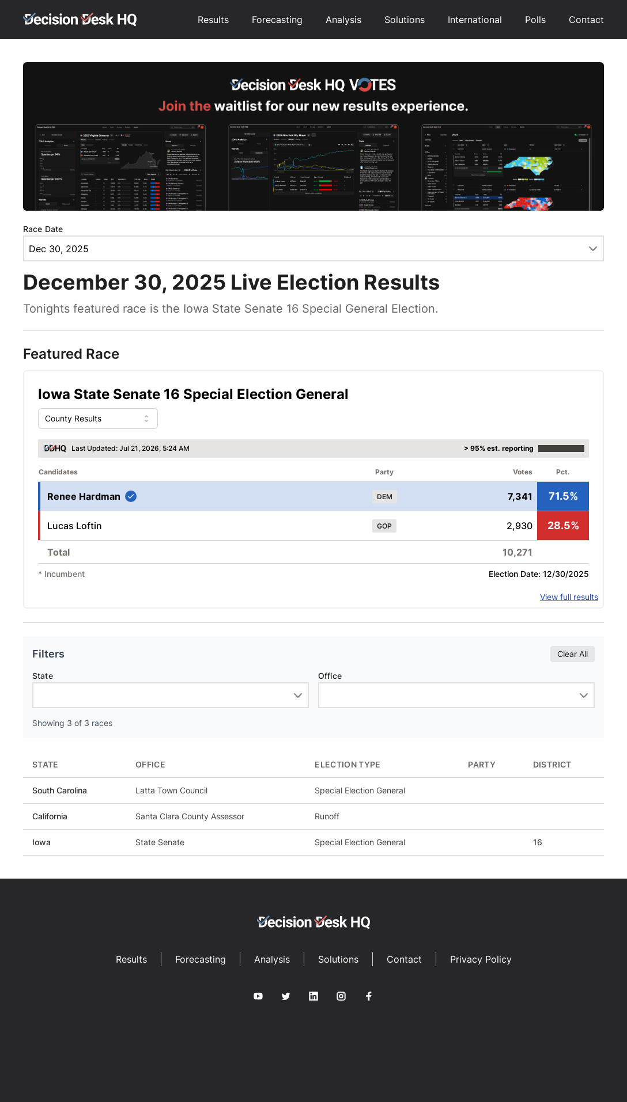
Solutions (404, 19)
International (475, 19)
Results (213, 19)
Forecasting (277, 19)
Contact (586, 19)
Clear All (572, 654)
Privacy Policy (481, 959)
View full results (569, 597)
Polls (535, 19)
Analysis (343, 19)
